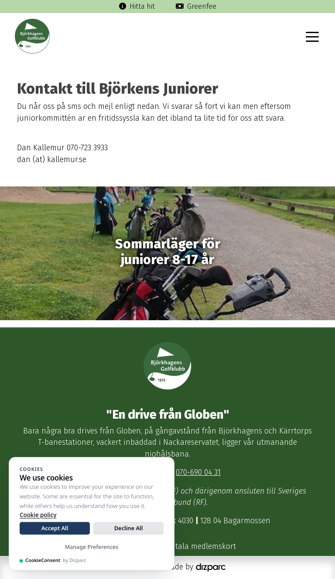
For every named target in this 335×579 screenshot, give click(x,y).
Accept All (54, 528)
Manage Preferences (92, 547)
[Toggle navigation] (312, 36)
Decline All (128, 528)
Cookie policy (38, 515)
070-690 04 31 (198, 472)
